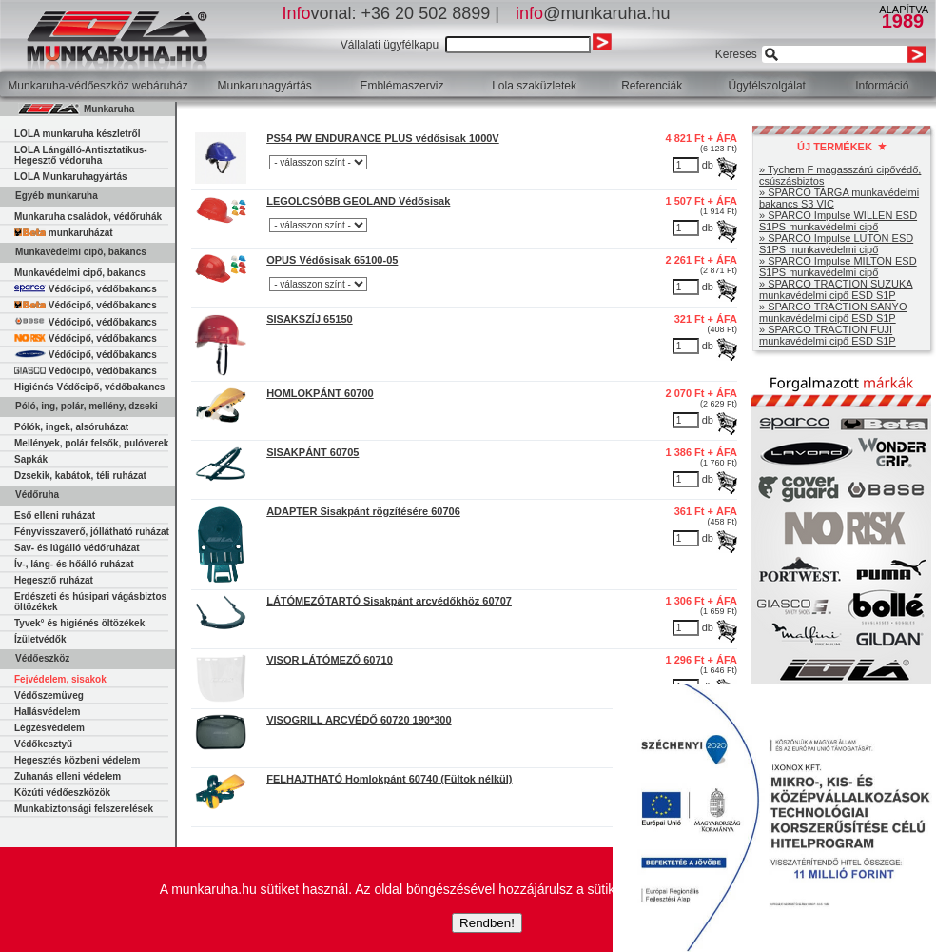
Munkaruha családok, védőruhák (88, 216)
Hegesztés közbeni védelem (77, 760)
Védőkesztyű (43, 744)
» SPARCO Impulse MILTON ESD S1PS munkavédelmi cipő (838, 266)
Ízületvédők (40, 639)
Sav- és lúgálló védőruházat (77, 548)
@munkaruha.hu (593, 13)
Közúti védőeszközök (62, 792)
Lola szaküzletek (534, 85)
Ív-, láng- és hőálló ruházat (74, 564)
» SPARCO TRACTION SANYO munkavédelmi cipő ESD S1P (833, 312)
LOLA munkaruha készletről (77, 134)
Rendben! (487, 923)
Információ (881, 85)
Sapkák (31, 459)
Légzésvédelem (49, 728)
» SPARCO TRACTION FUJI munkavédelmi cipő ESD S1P (827, 335)
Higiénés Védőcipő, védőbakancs (89, 387)
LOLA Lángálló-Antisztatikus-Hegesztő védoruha (80, 155)
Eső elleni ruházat (54, 515)
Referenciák (651, 85)
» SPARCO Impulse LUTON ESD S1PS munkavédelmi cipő (836, 243)
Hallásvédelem (47, 711)
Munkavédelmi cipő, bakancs (80, 273)
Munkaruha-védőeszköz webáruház (97, 85)
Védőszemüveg (49, 695)
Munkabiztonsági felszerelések (83, 808)
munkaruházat (63, 233)
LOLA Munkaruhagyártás (70, 176)
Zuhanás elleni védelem (67, 776)
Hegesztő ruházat (53, 580)
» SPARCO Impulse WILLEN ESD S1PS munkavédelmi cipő (838, 220)
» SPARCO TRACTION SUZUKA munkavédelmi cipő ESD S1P (836, 289)
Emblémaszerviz (401, 85)
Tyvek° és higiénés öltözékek (79, 623)
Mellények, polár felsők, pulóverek (91, 443)
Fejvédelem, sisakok (60, 679)
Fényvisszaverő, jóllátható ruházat (91, 531)
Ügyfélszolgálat (767, 85)
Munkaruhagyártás (264, 85)
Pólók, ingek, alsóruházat (71, 427)
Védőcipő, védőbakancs (85, 289)
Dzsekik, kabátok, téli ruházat (80, 475)
